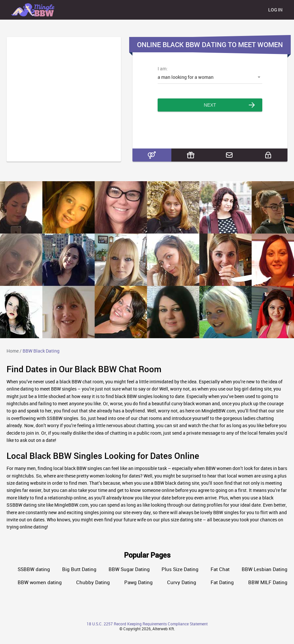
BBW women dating (40, 582)
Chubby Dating (93, 582)
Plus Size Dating (180, 569)
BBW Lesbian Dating (264, 569)
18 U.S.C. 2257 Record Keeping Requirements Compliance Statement (147, 623)
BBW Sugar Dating (129, 569)
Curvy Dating (181, 582)
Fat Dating (222, 582)
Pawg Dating (138, 582)
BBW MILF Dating (267, 582)
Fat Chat (220, 569)
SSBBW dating (34, 569)
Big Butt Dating (79, 569)
